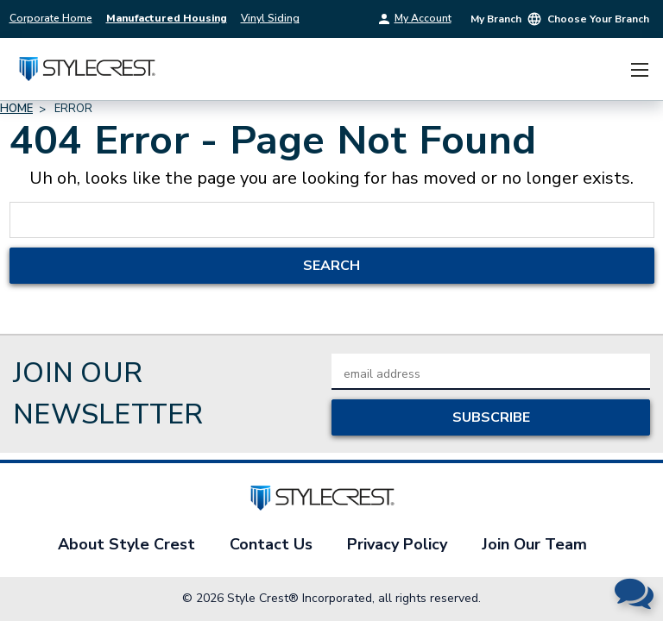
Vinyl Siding (270, 18)
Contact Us (271, 544)
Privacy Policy (397, 544)
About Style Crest (126, 544)
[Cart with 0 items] (607, 69)
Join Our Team (534, 544)
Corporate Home (50, 18)
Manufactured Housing (166, 18)
